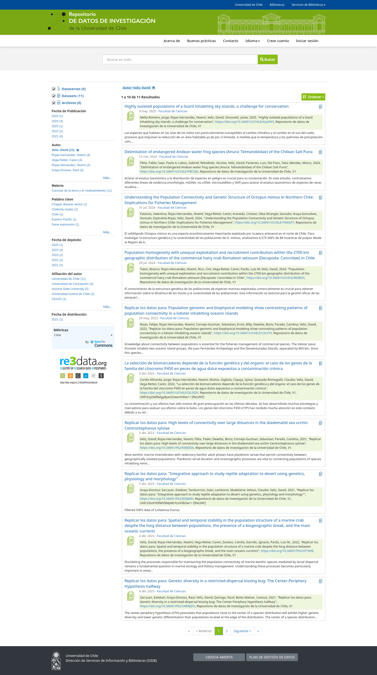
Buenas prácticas (201, 40)
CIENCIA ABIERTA (219, 657)
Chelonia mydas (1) (65, 209)
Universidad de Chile (249, 5)
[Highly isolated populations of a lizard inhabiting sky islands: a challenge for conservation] (130, 116)
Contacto (230, 40)
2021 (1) (57, 319)
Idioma (252, 40)
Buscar (267, 59)
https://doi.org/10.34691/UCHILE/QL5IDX (169, 393)
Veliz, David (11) (65, 150)
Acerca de (171, 40)
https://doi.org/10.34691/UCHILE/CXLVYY (243, 333)
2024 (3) (57, 121)
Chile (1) (57, 214)
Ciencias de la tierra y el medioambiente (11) (82, 190)
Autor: (139, 88)
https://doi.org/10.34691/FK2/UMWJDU (167, 606)
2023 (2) (57, 255)
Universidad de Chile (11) (69, 279)
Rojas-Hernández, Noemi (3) (71, 165)
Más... (107, 178)
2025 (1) (57, 116)
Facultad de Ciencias (172, 111)
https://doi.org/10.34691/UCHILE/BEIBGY (275, 278)
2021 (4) (57, 136)
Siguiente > (242, 631)
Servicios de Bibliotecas (309, 5)
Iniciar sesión (307, 40)
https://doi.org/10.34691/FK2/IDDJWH (166, 499)
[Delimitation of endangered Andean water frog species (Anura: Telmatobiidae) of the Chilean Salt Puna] (130, 161)
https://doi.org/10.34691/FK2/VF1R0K (287, 551)
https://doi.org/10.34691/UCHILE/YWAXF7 (264, 222)
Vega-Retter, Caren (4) (67, 160)
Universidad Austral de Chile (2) (73, 294)
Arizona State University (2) (70, 289)
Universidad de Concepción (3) (72, 284)
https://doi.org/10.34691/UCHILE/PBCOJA (169, 171)
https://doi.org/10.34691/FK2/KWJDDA (167, 448)
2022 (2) (57, 131)
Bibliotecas (277, 5)
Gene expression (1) (65, 224)
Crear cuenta (278, 40)
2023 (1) (57, 126)
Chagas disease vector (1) (69, 204)
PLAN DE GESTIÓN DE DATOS (272, 657)
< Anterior (204, 631)
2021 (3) (57, 265)
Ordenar (313, 96)
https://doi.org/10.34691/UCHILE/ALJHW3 (244, 122)
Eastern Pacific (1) (64, 219)
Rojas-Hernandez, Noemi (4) (71, 155)
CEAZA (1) (59, 299)
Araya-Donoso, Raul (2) (67, 170)
